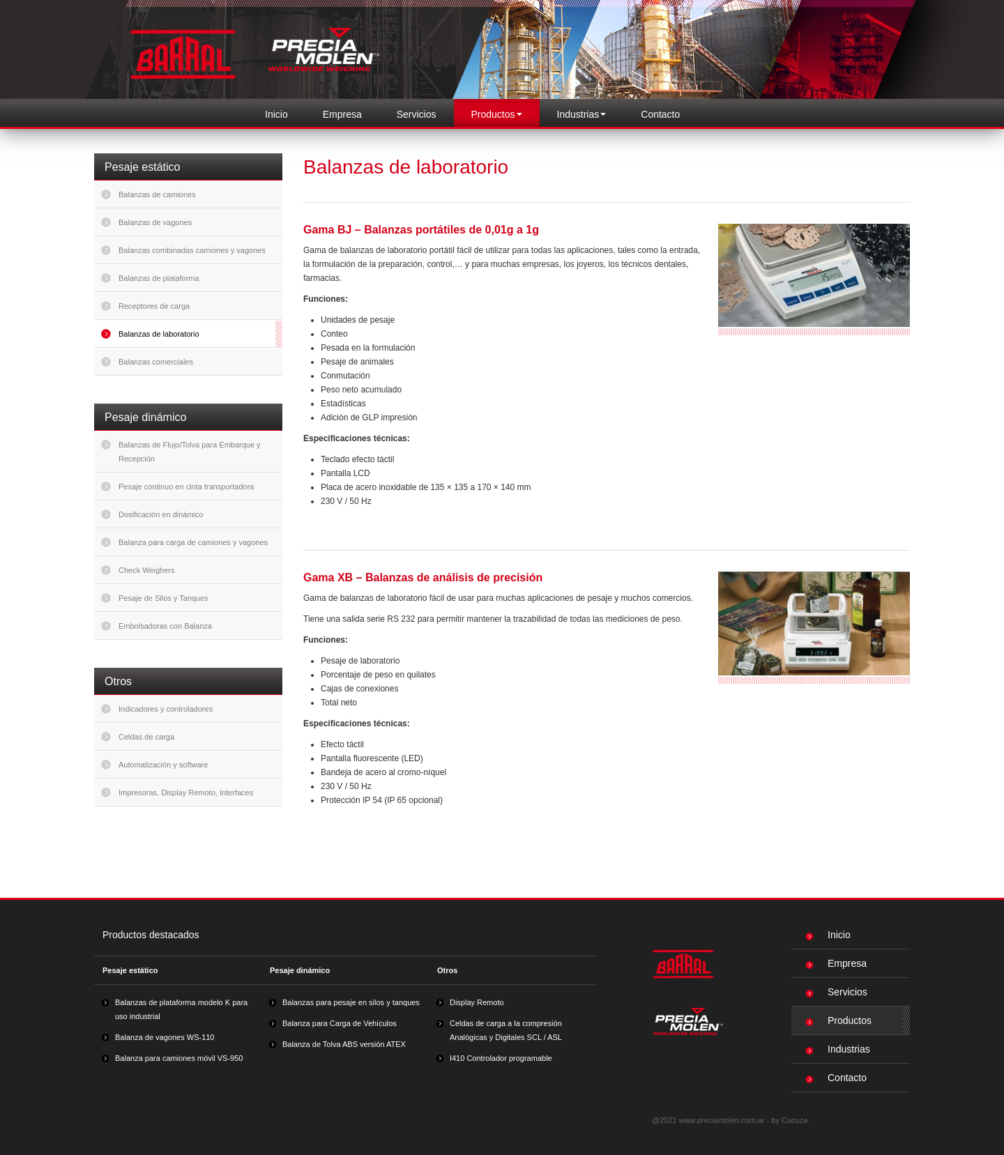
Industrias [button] (582, 114)
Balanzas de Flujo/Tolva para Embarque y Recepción (190, 452)
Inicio (276, 114)
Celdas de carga (146, 737)
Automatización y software (163, 764)
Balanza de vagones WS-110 (164, 1037)
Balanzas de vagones (155, 222)
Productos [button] (496, 114)
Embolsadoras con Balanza (165, 626)
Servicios (416, 114)
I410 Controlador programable (501, 1058)
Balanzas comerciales (156, 362)
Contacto (660, 114)
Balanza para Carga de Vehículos (339, 1023)
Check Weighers (147, 570)
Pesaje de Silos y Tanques (163, 598)
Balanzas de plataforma (159, 278)
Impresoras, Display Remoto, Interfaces (186, 792)
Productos (838, 1020)
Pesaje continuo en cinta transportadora (186, 486)
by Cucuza (789, 1120)
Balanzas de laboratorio (159, 334)
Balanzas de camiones (157, 194)
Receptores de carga (154, 306)
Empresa (342, 114)
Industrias (837, 1049)
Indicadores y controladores (166, 709)
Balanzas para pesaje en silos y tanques (351, 1002)
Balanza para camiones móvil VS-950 (179, 1058)
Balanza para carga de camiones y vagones (193, 542)
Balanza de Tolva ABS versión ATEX (344, 1044)
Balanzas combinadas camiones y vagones (192, 250)
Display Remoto (477, 1002)
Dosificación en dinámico (161, 514)
